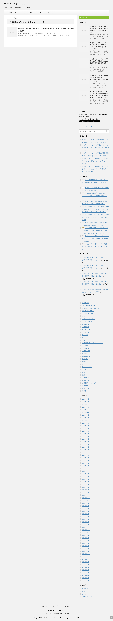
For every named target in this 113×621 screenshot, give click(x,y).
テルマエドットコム (14, 3)
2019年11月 (86, 468)
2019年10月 (86, 471)
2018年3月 (85, 519)
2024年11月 (86, 420)
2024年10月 (86, 423)
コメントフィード (87, 594)
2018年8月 (85, 506)
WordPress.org (87, 597)
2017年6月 (85, 540)
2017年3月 (85, 546)
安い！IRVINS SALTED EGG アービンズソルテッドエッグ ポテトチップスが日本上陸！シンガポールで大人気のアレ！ (95, 230)
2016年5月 (85, 572)
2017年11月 (86, 530)
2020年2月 (85, 466)
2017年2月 (85, 548)
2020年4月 (85, 463)
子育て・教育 (86, 351)
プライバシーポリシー (44, 12)
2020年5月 (85, 460)
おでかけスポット (87, 313)
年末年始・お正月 (87, 356)
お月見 (84, 316)
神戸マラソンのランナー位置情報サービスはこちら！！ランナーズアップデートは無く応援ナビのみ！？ (95, 238)
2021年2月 (85, 447)
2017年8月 (85, 538)
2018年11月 (86, 498)
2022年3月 (85, 436)
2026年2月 (85, 402)
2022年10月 (86, 431)
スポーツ (85, 335)
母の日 (84, 364)
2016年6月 (85, 570)
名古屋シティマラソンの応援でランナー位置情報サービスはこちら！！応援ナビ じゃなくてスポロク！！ (99, 95)
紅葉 (83, 375)
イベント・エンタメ (88, 319)
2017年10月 (86, 532)
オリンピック (86, 324)
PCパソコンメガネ (88, 311)
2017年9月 (85, 535)
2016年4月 (85, 575)
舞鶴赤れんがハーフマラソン (46, 33)
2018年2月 (85, 522)
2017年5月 (85, 543)
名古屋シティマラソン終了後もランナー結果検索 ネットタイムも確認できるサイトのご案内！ (99, 46)
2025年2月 (85, 418)
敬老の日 (85, 359)
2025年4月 (85, 412)
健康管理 (85, 345)
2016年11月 (86, 556)
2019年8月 (85, 476)
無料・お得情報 (87, 367)
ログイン (85, 589)
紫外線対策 (85, 377)
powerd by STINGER (73, 618)
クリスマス (85, 327)
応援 (36, 33)
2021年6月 (85, 439)
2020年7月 (85, 458)
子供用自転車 (86, 348)
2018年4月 (85, 516)
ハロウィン (85, 337)
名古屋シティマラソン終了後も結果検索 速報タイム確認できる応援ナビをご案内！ (99, 62)
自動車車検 (85, 380)
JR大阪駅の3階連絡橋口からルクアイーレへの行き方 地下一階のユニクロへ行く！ (95, 195)
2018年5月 (85, 514)
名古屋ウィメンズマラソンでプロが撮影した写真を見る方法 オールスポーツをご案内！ (95, 217)
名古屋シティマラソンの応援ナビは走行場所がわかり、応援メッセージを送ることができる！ (99, 78)
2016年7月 (85, 567)
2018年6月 (85, 511)
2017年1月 (85, 551)
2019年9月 (85, 474)
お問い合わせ (12, 12)
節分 (83, 372)
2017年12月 (86, 527)
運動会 (84, 391)
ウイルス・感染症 (87, 321)
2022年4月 (85, 434)
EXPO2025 (85, 303)
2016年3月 (85, 578)
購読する (83, 17)
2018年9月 (85, 503)
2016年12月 (86, 554)
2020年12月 (86, 452)
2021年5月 (85, 442)
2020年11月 (86, 455)
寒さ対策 (85, 353)
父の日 (84, 369)
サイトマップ (28, 12)
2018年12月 (86, 495)
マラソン (32, 33)
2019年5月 (85, 482)
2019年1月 (85, 492)
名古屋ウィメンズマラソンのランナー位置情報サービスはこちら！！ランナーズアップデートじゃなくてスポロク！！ (95, 209)
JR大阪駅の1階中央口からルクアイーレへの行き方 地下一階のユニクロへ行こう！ (95, 182)
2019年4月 (85, 484)
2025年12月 (86, 404)
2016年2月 (85, 580)
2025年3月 (85, 415)
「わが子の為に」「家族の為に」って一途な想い (56, 613)
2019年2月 (85, 490)
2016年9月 (85, 562)
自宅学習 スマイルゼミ (89, 383)
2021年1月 (85, 450)
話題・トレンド (87, 388)
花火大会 (85, 385)
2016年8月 (85, 564)
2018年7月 (85, 508)
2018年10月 (86, 500)
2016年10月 (86, 559)
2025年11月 (86, 407)
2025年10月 (86, 410)
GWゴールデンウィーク (89, 305)
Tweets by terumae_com (87, 126)
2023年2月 (85, 428)
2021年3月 (85, 444)
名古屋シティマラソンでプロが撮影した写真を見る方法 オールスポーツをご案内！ (99, 29)
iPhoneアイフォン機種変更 (90, 308)
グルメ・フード (87, 329)
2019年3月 (85, 487)
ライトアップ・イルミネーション (92, 343)
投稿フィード (86, 591)
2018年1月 (85, 524)
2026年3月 (85, 399)
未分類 (84, 361)
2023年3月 (85, 426)
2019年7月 (85, 479)
